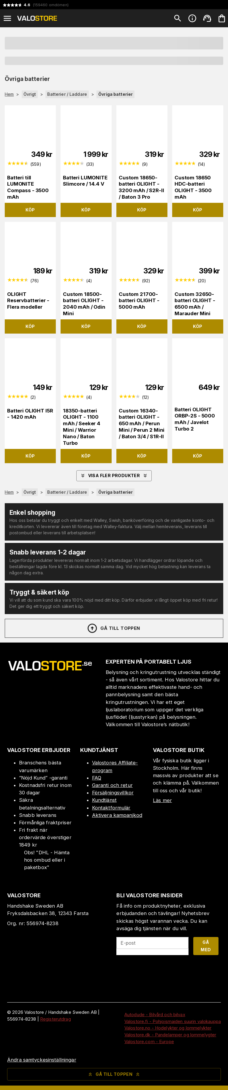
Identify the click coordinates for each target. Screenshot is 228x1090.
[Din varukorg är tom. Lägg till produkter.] (222, 18)
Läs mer (162, 800)
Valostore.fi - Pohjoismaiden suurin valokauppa (172, 1021)
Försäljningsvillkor (113, 793)
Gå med (206, 946)
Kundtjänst (104, 800)
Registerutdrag (55, 1019)
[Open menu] (7, 18)
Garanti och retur (112, 785)
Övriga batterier (115, 94)
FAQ (96, 778)
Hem (9, 94)
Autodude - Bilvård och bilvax (154, 1014)
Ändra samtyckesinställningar (41, 1060)
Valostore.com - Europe (149, 1041)
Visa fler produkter (114, 476)
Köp (30, 209)
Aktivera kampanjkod (117, 815)
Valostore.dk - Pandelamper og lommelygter (170, 1035)
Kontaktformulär (111, 808)
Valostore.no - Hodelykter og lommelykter (167, 1028)
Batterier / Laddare (67, 94)
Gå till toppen (113, 628)
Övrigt (29, 94)
